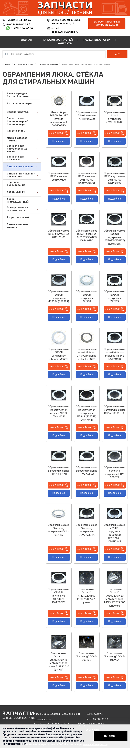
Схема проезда (42, 719)
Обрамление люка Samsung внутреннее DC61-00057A (115, 472)
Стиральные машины (47, 64)
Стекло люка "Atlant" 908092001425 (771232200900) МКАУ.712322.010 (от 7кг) (58, 661)
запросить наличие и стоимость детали (107, 23)
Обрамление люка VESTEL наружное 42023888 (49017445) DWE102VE (114, 533)
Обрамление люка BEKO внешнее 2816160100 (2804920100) (86, 178)
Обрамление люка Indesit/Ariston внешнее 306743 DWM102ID (58, 411)
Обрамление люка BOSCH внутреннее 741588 (86, 296)
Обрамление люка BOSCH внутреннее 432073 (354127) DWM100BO (114, 237)
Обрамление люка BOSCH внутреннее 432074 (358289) (58, 296)
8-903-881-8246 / (18, 24)
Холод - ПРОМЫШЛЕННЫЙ (18, 200)
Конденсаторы (16, 130)
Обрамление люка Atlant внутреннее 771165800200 (114, 117)
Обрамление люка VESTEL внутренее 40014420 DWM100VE (58, 596)
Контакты (65, 43)
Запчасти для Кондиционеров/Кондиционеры (17, 121)
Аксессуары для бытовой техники (18, 95)
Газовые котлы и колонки (17, 226)
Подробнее (58, 141)
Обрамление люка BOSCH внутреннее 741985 (114, 296)
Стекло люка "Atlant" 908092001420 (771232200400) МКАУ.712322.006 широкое (114, 597)
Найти (117, 54)
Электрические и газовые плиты (17, 209)
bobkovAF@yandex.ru (64, 31)
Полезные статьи (96, 39)
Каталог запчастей (58, 39)
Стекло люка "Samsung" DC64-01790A (114, 656)
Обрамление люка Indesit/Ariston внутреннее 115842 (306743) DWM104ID (86, 413)
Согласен (110, 736)
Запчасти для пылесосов (15, 158)
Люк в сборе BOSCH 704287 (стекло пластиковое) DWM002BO (59, 119)
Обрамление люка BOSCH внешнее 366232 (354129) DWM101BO (86, 235)
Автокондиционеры (19, 103)
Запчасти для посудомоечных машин (17, 148)
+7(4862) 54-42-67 (18, 20)
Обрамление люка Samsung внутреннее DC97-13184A (86, 529)
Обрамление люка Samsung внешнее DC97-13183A (86, 471)
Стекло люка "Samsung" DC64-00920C (86, 656)
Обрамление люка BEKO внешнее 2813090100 (58, 176)
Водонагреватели (18, 112)
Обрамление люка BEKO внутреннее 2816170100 (58, 234)
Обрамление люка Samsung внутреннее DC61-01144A (59, 529)
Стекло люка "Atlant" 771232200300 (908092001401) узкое (86, 596)
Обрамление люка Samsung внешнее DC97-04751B (58, 471)
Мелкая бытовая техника (17, 139)
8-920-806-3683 (22, 28)
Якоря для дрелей (18, 217)
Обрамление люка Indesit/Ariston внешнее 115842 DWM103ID (114, 354)
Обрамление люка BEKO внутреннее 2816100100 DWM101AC (114, 178)
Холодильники (16, 192)
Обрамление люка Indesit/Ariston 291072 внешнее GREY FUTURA (86, 354)
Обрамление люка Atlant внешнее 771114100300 (86, 115)
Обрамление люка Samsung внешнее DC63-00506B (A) (114, 410)
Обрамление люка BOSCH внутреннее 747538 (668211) (58, 354)
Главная (26, 39)
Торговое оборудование (16, 183)
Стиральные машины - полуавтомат (21, 175)
